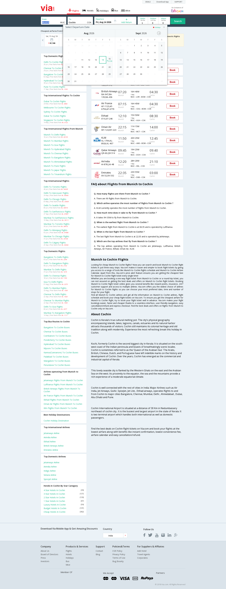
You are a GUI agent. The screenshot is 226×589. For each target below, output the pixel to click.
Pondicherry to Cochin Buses (57, 340)
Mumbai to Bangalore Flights (57, 313)
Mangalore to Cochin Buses (57, 360)
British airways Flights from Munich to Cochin (62, 390)
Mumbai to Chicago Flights (56, 236)
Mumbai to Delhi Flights (55, 269)
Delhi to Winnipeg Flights (55, 230)
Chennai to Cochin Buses (56, 331)
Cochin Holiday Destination (56, 420)
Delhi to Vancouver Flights (56, 193)
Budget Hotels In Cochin (64, 508)
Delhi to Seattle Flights (54, 205)
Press (43, 557)
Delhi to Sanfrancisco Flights (57, 211)
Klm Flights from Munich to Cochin (60, 408)
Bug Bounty (118, 561)
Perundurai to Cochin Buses (57, 365)
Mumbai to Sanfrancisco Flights (59, 217)
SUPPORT (178, 2)
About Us (45, 551)
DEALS (148, 2)
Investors (45, 561)
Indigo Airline (50, 470)
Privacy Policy (118, 554)
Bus (67, 561)
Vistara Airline (50, 475)
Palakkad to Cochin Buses (56, 356)
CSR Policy (117, 551)
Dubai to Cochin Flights (55, 101)
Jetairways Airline (51, 433)
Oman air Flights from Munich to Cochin (63, 404)
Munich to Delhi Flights (55, 134)
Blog (98, 554)
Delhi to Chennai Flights (55, 275)
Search (178, 21)
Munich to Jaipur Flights (55, 170)
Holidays (70, 557)
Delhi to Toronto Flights (55, 186)
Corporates (142, 557)
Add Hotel (141, 551)
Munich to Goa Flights (54, 145)
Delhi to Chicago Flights (55, 199)
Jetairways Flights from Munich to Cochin (63, 380)
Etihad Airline (50, 441)
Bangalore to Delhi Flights (56, 257)
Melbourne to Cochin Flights (57, 107)
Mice (68, 564)
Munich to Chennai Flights (56, 153)
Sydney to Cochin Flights (55, 111)
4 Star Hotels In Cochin (64, 490)
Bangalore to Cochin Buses (57, 327)
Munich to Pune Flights (55, 166)
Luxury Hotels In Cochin (64, 504)
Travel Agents (143, 554)
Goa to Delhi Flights (53, 282)
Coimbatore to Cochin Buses (57, 335)
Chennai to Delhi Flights (55, 294)
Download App (163, 2)
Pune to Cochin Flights (54, 86)
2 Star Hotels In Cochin (64, 497)
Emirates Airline (51, 450)
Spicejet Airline (50, 479)
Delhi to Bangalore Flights (56, 263)
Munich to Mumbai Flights (56, 140)
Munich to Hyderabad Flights (57, 149)
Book (172, 70)
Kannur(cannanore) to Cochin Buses (61, 352)
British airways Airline (54, 445)
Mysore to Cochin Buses (55, 348)
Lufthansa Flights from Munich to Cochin (63, 384)
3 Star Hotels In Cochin (64, 493)
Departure (100, 19)
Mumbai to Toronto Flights (56, 224)
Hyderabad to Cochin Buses (57, 344)
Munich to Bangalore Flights (57, 157)
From (44, 19)
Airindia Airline (50, 437)
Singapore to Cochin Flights (57, 120)
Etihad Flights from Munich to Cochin (61, 399)
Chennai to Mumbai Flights (56, 300)
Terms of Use (118, 557)
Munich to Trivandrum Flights (57, 174)
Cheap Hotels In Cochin (64, 511)
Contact (99, 551)
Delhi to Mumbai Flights (55, 288)
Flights (69, 551)
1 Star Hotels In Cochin (64, 501)
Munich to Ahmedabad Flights (58, 161)
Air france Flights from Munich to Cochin (63, 395)
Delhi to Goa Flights (53, 306)
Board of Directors (49, 554)
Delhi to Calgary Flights (55, 242)
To (70, 19)
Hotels (69, 554)
